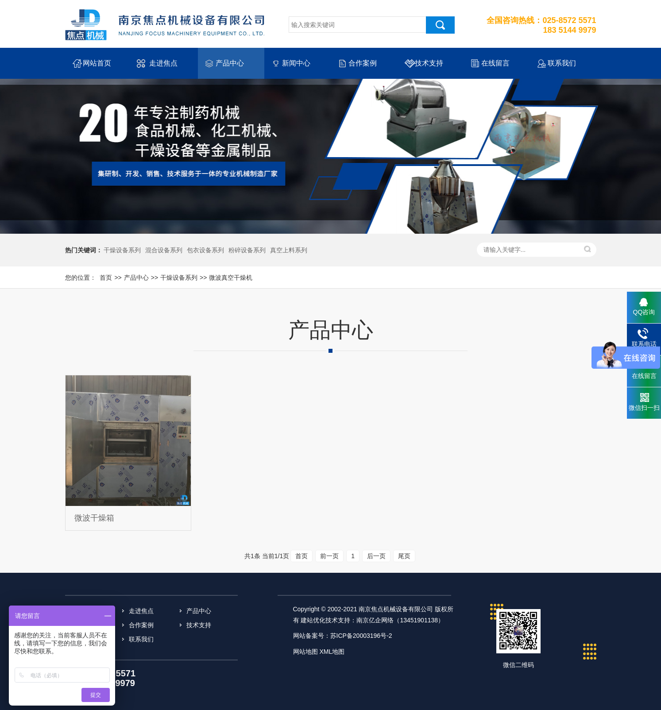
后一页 (376, 556)
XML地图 (331, 651)
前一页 (329, 556)
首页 (106, 277)
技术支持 (429, 63)
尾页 (404, 556)
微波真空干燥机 (230, 277)
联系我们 (562, 63)
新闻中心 (296, 63)
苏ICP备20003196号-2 (361, 635)
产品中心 (230, 63)
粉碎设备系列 (247, 250)
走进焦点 (163, 63)
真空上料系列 (288, 250)
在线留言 (495, 63)
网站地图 (305, 651)
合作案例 (362, 63)
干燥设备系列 (122, 250)
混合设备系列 (163, 250)
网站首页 (97, 63)
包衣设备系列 (205, 250)
